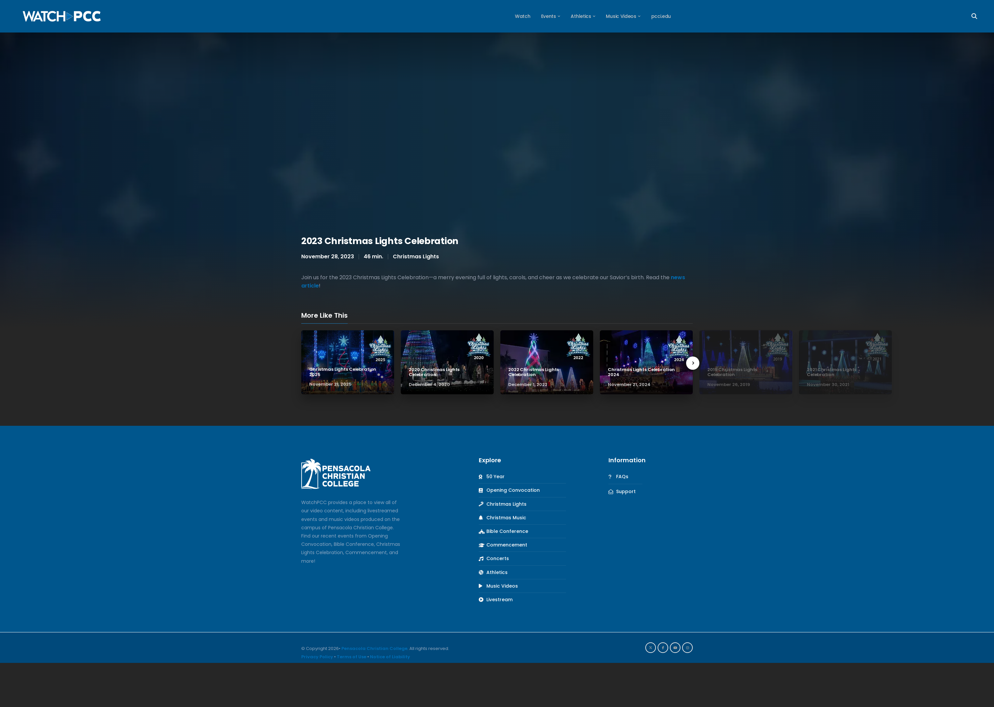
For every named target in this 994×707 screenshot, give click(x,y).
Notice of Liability (390, 657)
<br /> (497, 130)
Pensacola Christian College (374, 648)
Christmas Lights (416, 256)
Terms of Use (351, 657)
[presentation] (692, 363)
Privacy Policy (317, 657)
